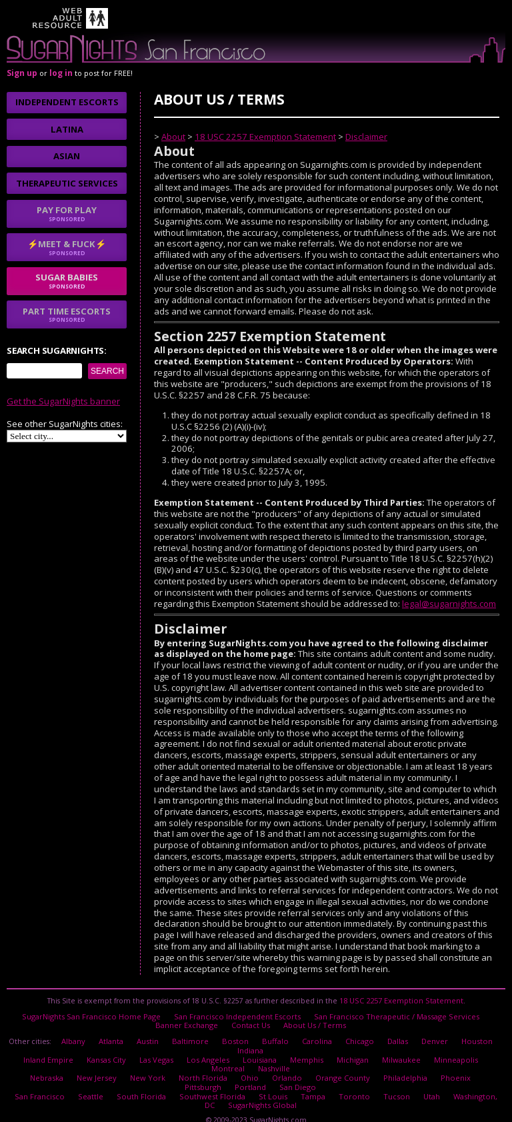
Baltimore (195, 1035)
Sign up (22, 73)
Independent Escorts (67, 102)
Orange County (314, 1066)
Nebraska (31, 1066)
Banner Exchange (189, 1021)
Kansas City (88, 1051)
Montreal (478, 1051)
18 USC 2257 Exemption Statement (265, 137)
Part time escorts (66, 314)
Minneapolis (427, 1051)
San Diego (272, 1074)
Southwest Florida (203, 1082)
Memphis (280, 1051)
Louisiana (234, 1051)
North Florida (179, 1066)
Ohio (224, 1066)
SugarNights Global (251, 1089)
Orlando (260, 1066)
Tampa (299, 1082)
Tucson (377, 1082)
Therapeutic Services (67, 183)
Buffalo (275, 1035)
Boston (238, 1035)
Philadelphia (375, 1066)
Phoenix (424, 1066)
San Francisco (38, 1082)
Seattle (87, 1082)
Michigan (325, 1051)
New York (127, 1066)
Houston (470, 1035)
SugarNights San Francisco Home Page (99, 1013)
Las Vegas (135, 1051)
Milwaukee (374, 1051)
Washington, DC (459, 1082)
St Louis (260, 1082)
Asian (66, 156)
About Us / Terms (312, 1021)
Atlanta (117, 1035)
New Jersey (79, 1066)
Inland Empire (32, 1051)
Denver (430, 1035)
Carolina (315, 1035)
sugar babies (66, 280)
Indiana (250, 1043)
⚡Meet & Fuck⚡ (66, 247)
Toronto (337, 1082)
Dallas (394, 1035)
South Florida (136, 1082)
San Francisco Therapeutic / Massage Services (389, 1013)
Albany (80, 1035)
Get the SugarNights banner (63, 401)
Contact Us (251, 1021)
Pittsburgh (469, 1066)
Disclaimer (366, 137)
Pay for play (66, 213)
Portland (226, 1074)
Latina (67, 129)
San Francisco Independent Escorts (237, 1013)
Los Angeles (185, 1051)
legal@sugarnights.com (449, 604)
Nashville (250, 1058)
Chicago (357, 1035)
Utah (410, 1082)
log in (61, 73)
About (173, 137)
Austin (154, 1035)
